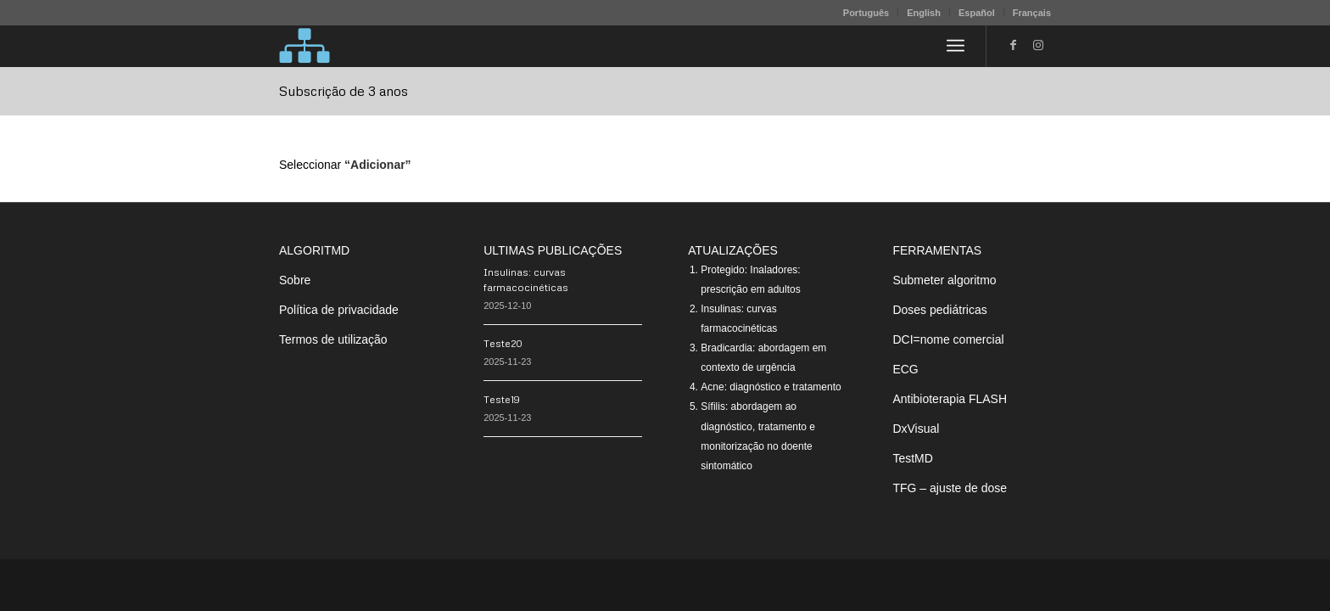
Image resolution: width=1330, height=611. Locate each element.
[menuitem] (866, 12)
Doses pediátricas (939, 310)
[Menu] (955, 46)
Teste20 (502, 343)
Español (976, 13)
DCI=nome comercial (947, 339)
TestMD (912, 458)
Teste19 (501, 399)
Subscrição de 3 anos (343, 90)
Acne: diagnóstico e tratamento (771, 387)
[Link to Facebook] (1012, 45)
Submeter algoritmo (944, 280)
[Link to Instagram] (1038, 45)
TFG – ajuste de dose (949, 488)
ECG (905, 369)
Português (866, 13)
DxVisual (915, 428)
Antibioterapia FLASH (949, 399)
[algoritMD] (304, 46)
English (924, 13)
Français (1032, 13)
